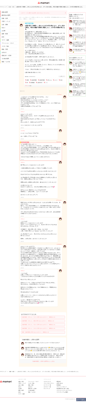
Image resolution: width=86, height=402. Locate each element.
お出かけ (4, 52)
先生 (61, 80)
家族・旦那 (5, 49)
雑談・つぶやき (6, 61)
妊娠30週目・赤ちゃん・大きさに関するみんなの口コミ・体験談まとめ (38, 328)
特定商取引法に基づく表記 (63, 388)
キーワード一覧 (47, 385)
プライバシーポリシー (62, 386)
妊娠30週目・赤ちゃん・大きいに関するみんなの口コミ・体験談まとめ (38, 324)
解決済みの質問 (6, 15)
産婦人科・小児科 (6, 55)
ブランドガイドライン (49, 383)
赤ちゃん (50, 80)
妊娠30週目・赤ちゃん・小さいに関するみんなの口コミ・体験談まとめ (38, 317)
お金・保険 (5, 24)
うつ (46, 82)
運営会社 (59, 381)
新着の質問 (5, 12)
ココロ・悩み (5, 46)
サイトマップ (47, 388)
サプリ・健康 (5, 40)
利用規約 (59, 385)
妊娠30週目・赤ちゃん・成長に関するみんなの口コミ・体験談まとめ (38, 320)
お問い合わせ (60, 383)
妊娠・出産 (5, 18)
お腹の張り (40, 82)
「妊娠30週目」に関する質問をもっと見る (43, 361)
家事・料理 (5, 33)
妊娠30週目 (42, 80)
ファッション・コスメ (8, 43)
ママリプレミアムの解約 (62, 392)
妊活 (3, 37)
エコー (56, 80)
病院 (28, 80)
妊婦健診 (33, 82)
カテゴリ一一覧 (47, 386)
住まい (3, 27)
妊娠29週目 (34, 80)
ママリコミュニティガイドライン (64, 390)
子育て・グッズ (6, 21)
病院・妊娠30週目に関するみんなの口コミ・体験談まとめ (35, 332)
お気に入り (62, 76)
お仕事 (3, 30)
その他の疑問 (5, 58)
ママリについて (47, 381)
